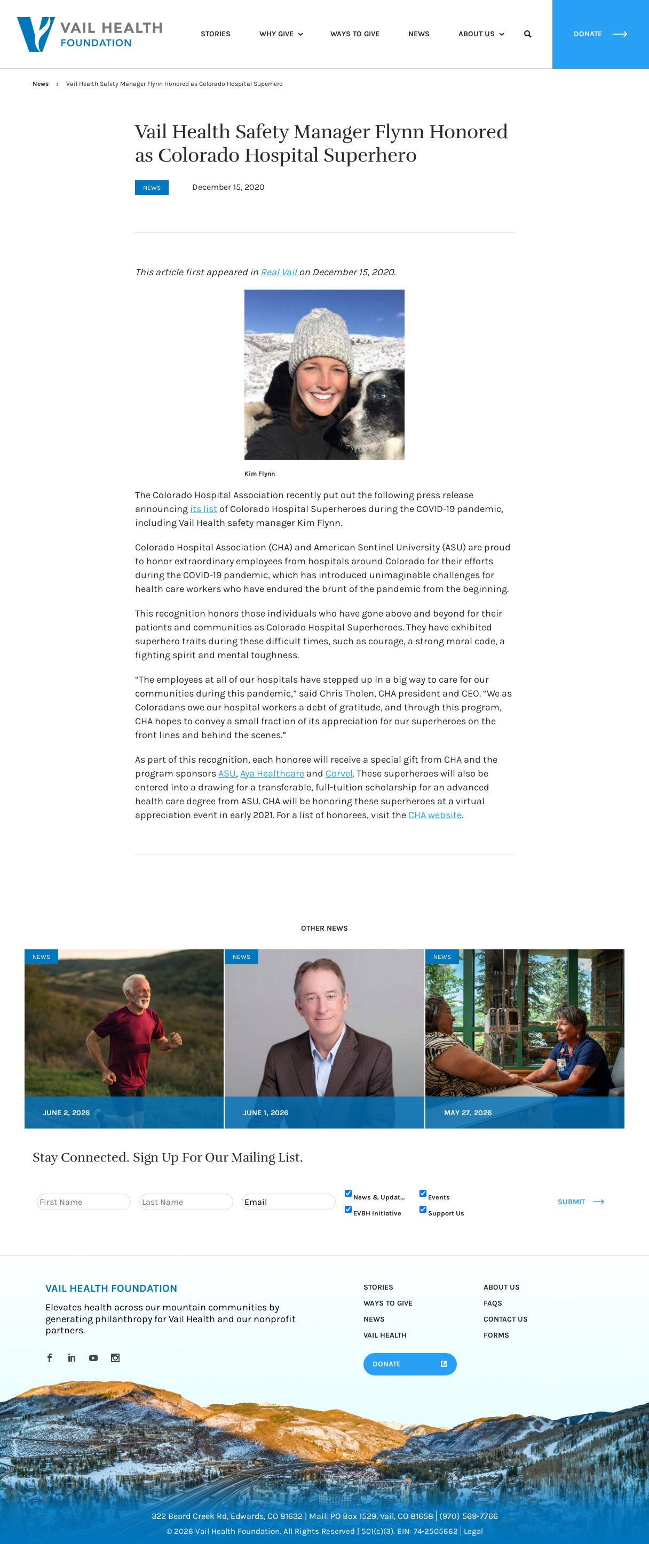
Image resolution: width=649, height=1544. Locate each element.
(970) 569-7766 (468, 1516)
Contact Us (506, 1319)
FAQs (493, 1303)
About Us (476, 33)
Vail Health (385, 1335)
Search (528, 43)
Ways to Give (354, 33)
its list (203, 509)
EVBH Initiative (377, 1213)
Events (439, 1197)
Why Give (276, 33)
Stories (216, 33)
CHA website (435, 815)
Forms (496, 1335)
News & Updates (380, 1197)
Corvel (339, 773)
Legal (473, 1531)
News (419, 33)
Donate (387, 1364)
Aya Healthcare (272, 773)
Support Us (446, 1213)
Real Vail (278, 272)
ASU (227, 773)
